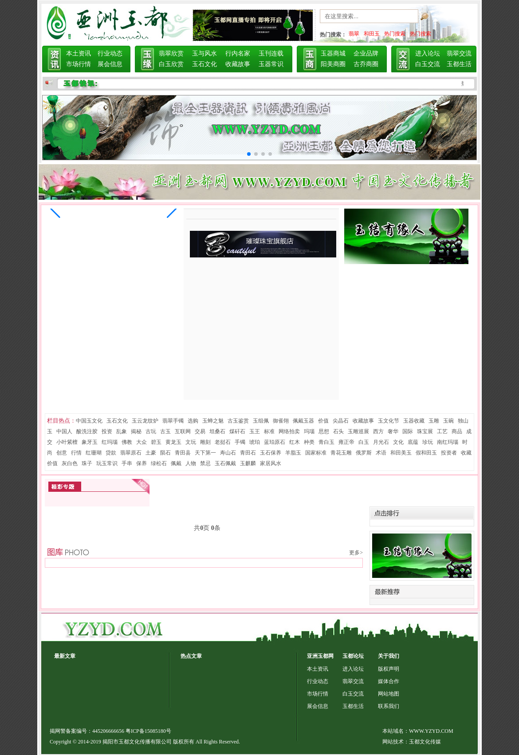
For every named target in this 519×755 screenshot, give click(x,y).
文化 (398, 442)
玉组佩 (261, 421)
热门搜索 (394, 34)
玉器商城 (333, 53)
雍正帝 (346, 442)
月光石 (381, 442)
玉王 (254, 431)
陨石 (165, 453)
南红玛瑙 (447, 442)
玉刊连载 (271, 53)
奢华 (393, 431)
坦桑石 (217, 431)
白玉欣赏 (171, 64)
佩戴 (176, 463)
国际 (407, 431)
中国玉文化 (89, 421)
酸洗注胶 (87, 431)
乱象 (121, 431)
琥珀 (254, 442)
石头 (338, 431)
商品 (457, 431)
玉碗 (448, 421)
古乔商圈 (366, 64)
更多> (356, 552)
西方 (378, 431)
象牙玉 (90, 442)
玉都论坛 (353, 656)
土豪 (150, 453)
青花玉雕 (341, 453)
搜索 (435, 18)
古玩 (150, 431)
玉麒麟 (248, 463)
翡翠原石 (131, 453)
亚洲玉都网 (320, 656)
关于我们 (388, 656)
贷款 (111, 453)
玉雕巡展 (358, 431)
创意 (61, 453)
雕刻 (205, 442)
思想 (323, 431)
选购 (193, 421)
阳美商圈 (333, 64)
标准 (269, 431)
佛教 (127, 442)
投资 (107, 431)
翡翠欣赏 (171, 53)
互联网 (183, 431)
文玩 (190, 442)
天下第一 (205, 453)
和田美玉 (401, 453)
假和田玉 (426, 453)
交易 (200, 431)
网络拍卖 (289, 431)
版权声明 (388, 669)
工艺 (442, 431)
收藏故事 (237, 64)
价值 (323, 421)
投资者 (449, 453)
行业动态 (110, 53)
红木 (294, 442)
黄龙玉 (173, 442)
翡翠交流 (459, 53)
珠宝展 (425, 431)
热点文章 (191, 656)
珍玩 (427, 442)
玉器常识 (271, 64)
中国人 (64, 431)
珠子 (87, 463)
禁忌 (205, 463)
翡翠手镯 (173, 421)
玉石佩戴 (225, 463)
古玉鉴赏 (238, 421)
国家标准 (315, 453)
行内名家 (237, 53)
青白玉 (326, 442)
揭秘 (136, 431)
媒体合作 (388, 681)
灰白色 (70, 463)
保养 (141, 463)
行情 (76, 453)
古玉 (165, 431)
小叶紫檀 (67, 442)
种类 (309, 442)
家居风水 (270, 463)
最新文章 (64, 656)
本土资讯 (78, 53)
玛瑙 (309, 431)
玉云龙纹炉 (145, 421)
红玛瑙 (110, 442)
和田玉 (372, 34)
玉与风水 (204, 53)
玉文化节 (388, 421)
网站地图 (388, 694)
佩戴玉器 (303, 421)
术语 (381, 453)
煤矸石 (237, 431)
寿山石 (228, 453)
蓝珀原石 (274, 442)
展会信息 (110, 64)
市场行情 (78, 64)
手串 (127, 463)
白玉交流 (427, 64)
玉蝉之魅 (213, 421)
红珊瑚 (94, 453)
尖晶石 (341, 421)
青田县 (183, 453)
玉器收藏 (414, 421)
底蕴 (413, 442)
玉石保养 (270, 453)
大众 (141, 442)
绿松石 (159, 463)
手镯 (240, 442)
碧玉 (156, 442)
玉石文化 (204, 64)
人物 (190, 463)
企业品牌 (366, 53)
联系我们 (388, 706)
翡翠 (354, 34)
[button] (55, 208)
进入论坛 (427, 53)
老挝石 (223, 442)
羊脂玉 (293, 453)
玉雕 (434, 421)
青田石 (248, 453)
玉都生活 (459, 64)
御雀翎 (281, 421)
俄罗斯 (364, 453)
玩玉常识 (107, 463)
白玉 (363, 442)
